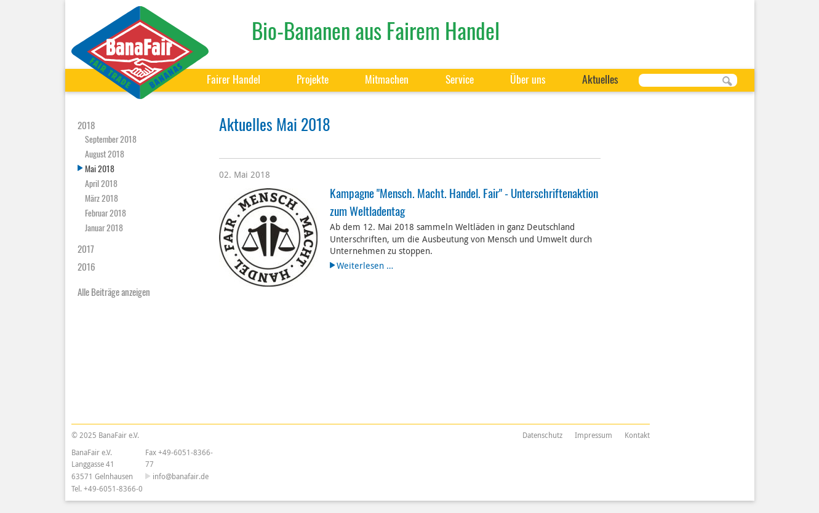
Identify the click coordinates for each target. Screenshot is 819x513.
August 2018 (104, 153)
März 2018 (101, 197)
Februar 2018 (105, 212)
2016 (86, 266)
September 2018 (111, 138)
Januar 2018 (104, 227)
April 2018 (101, 183)
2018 (86, 125)
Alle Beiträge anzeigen (114, 291)
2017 (86, 248)
